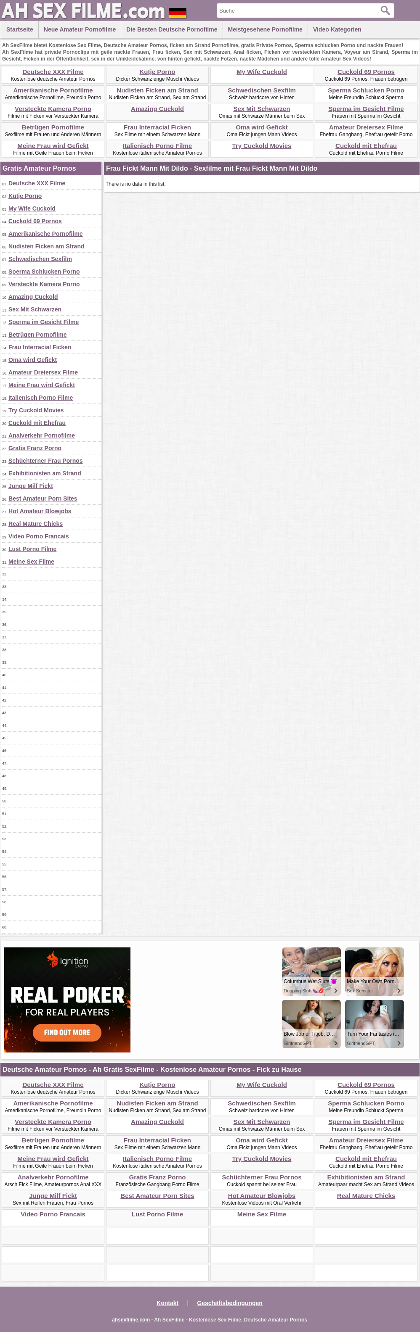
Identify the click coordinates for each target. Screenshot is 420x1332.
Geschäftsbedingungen (230, 1303)
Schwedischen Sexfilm (262, 90)
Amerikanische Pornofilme (53, 90)
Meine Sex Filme (31, 561)
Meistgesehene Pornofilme (265, 29)
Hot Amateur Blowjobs (40, 511)
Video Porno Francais (38, 536)
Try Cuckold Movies (262, 145)
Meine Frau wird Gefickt (52, 145)
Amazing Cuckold (157, 108)
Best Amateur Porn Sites (42, 498)
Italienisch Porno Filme (157, 145)
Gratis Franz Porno (34, 448)
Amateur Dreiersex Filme (366, 127)
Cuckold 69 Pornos (366, 71)
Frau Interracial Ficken (157, 127)
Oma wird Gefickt (261, 127)
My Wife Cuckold (262, 71)
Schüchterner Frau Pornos (45, 460)
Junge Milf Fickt (30, 486)
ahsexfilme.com (131, 1320)
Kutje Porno (157, 71)
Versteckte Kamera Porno (53, 108)
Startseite (19, 29)
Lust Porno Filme (32, 549)
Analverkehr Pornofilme (41, 435)
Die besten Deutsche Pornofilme (171, 29)
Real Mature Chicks (35, 523)
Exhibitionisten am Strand (44, 473)
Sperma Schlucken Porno (366, 90)
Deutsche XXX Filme (52, 71)
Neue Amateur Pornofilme (80, 29)
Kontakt (167, 1303)
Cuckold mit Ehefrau (366, 145)
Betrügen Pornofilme (53, 127)
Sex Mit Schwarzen (261, 108)
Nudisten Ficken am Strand (157, 90)
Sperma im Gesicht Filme (366, 108)
